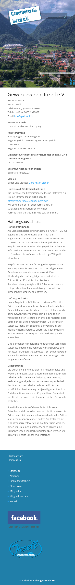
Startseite (15, 470)
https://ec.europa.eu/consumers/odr (28, 200)
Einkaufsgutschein (20, 480)
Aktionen (15, 476)
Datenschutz (16, 456)
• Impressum (15, 459)
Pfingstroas (16, 486)
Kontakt (14, 501)
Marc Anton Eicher (38, 182)
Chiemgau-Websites (44, 580)
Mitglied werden (19, 496)
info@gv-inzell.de (23, 116)
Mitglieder (15, 491)
